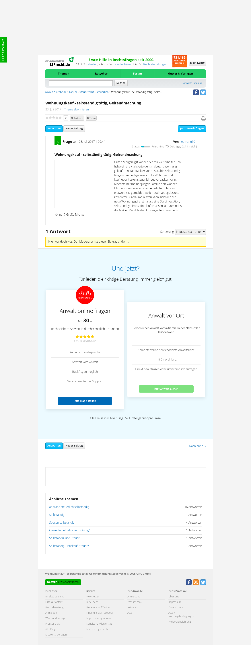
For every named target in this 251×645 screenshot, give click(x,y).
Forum (137, 73)
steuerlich (102, 92)
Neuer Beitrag (74, 128)
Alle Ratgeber (52, 629)
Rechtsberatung (54, 607)
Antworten (54, 128)
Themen (63, 73)
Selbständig (56, 514)
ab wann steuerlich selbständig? (69, 507)
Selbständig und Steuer (64, 538)
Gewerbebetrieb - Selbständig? (69, 530)
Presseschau (52, 624)
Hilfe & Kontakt (3, 50)
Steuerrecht (86, 92)
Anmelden (51, 613)
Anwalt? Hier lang (192, 83)
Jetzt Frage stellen (85, 401)
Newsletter (92, 596)
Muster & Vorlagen (180, 73)
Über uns (173, 596)
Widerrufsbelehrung (179, 622)
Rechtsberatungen (155, 64)
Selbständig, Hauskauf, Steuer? (69, 546)
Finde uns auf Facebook (99, 613)
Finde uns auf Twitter (98, 607)
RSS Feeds (92, 602)
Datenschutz (175, 607)
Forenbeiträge (121, 64)
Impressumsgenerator (99, 618)
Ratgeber (92, 64)
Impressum (174, 602)
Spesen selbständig (61, 522)
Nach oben (197, 446)
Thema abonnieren (76, 109)
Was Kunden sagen (56, 618)
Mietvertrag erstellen (98, 629)
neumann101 (188, 141)
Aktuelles (132, 607)
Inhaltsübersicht (54, 596)
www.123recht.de (56, 92)
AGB (129, 613)
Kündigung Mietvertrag (99, 624)
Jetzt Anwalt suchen (166, 389)
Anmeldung (133, 596)
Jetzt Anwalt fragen (192, 128)
